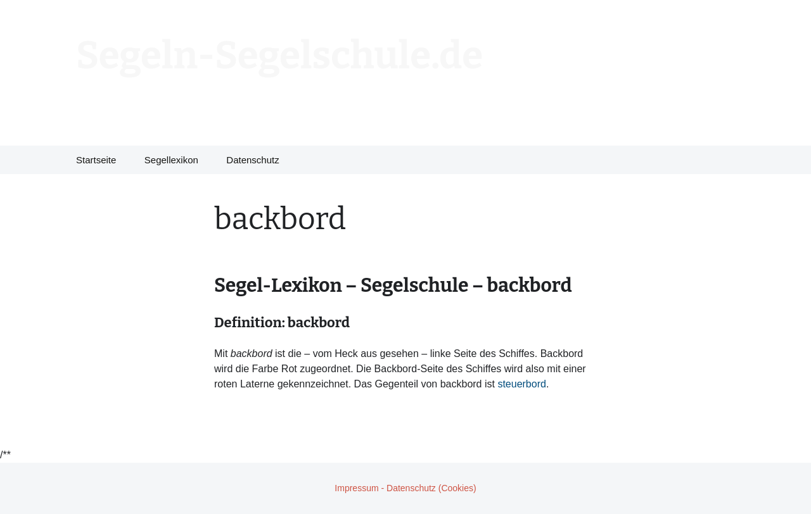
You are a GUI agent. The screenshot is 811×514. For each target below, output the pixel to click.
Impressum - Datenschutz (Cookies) (405, 488)
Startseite (96, 159)
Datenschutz (252, 159)
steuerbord (521, 384)
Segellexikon (171, 159)
